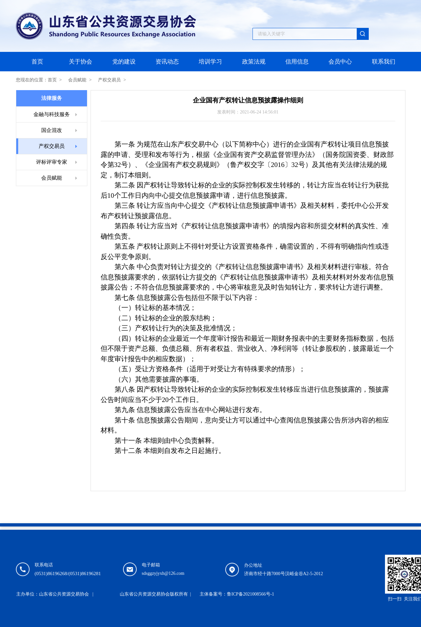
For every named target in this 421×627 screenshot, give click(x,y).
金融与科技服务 (51, 114)
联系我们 (383, 61)
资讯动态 (167, 61)
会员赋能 (77, 79)
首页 (37, 61)
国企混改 (51, 130)
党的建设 (124, 61)
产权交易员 (109, 79)
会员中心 (340, 61)
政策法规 (254, 61)
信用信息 (297, 61)
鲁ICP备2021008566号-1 (250, 594)
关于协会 (80, 61)
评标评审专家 (51, 162)
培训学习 (210, 61)
